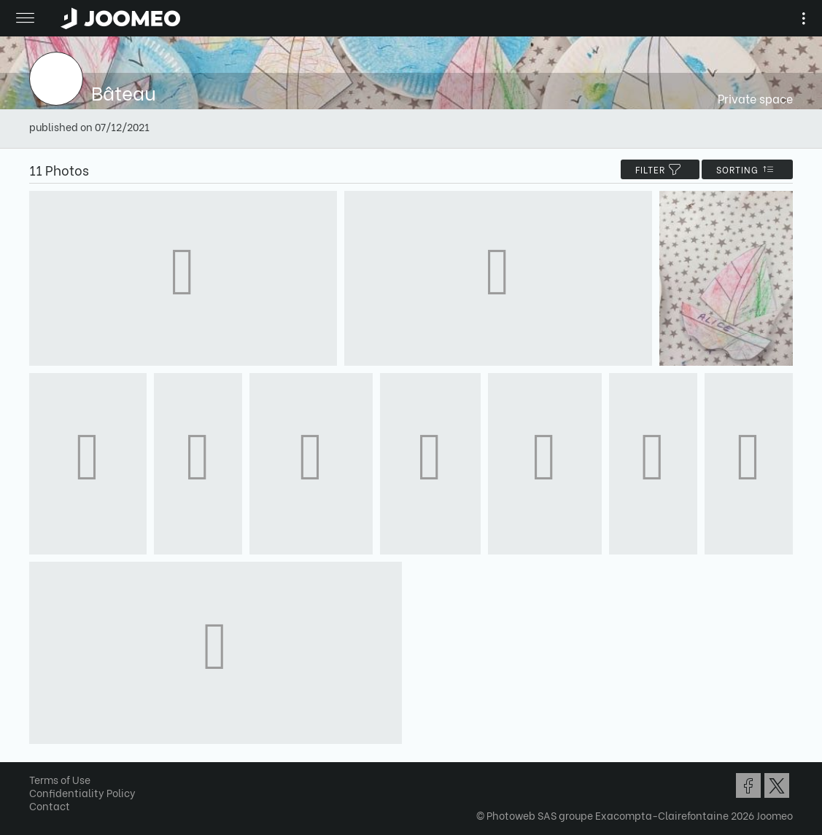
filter (660, 169)
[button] (38, 760)
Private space (755, 98)
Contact (49, 805)
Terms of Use (59, 779)
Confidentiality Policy (82, 792)
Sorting (747, 169)
